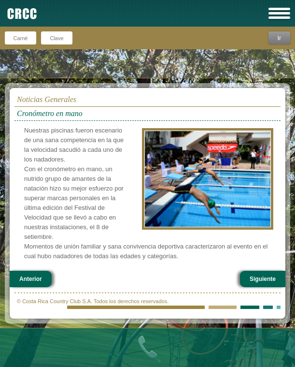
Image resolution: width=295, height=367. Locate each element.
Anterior (30, 279)
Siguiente (263, 279)
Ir (279, 38)
